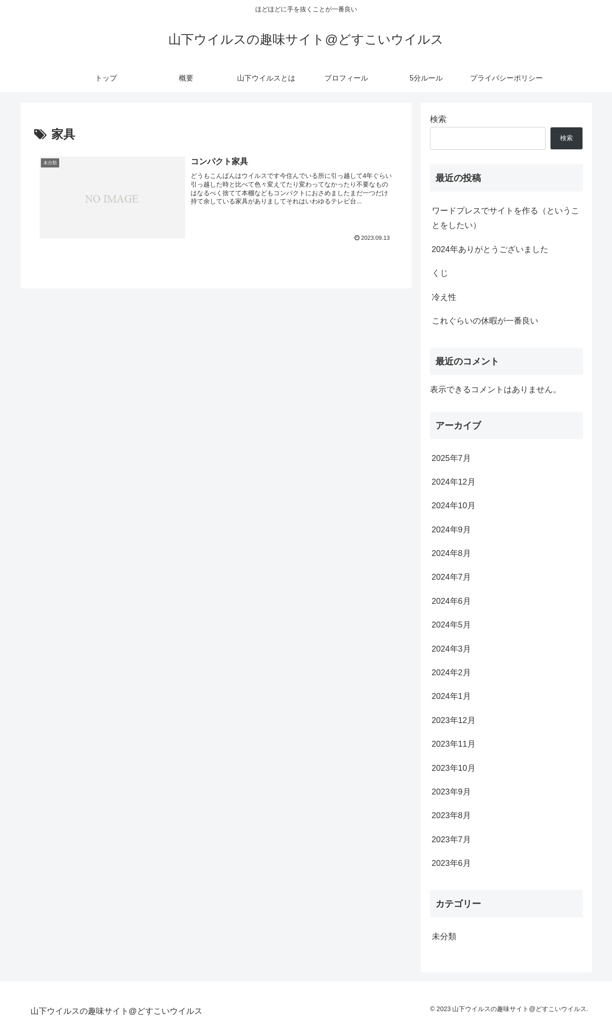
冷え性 (444, 297)
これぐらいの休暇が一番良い (485, 320)
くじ (440, 273)
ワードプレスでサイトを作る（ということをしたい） (505, 218)
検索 (438, 119)
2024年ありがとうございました (490, 249)
